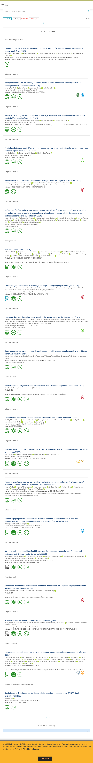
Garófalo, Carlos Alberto (52, 321)
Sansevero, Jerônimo (73, 623)
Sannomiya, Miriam (27, 218)
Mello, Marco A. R (36, 290)
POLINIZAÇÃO (22, 328)
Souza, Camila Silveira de (27, 153)
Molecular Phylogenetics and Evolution (22, 526)
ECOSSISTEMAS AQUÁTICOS (72, 493)
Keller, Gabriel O (66, 321)
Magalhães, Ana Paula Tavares (27, 252)
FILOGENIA (53, 394)
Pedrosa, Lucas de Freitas (35, 556)
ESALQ (31, 122)
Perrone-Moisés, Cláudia (68, 661)
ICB (36, 224)
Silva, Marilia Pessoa (11, 388)
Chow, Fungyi (23, 88)
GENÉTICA (14, 702)
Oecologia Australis (16, 292)
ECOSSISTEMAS (34, 629)
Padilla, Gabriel (66, 487)
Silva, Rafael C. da (38, 356)
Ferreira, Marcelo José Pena (46, 220)
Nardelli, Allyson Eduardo (12, 420)
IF (33, 258)
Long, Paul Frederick (36, 489)
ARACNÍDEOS (62, 394)
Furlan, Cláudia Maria (25, 356)
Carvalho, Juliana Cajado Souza (25, 220)
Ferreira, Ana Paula (10, 88)
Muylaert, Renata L (49, 290)
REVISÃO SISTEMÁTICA (41, 394)
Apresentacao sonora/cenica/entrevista (19, 684)
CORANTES (14, 226)
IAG (13, 666)
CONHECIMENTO (63, 262)
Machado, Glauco (35, 88)
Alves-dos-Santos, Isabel (23, 321)
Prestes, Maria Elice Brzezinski (60, 183)
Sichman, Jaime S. (15, 659)
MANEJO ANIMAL (62, 59)
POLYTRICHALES (23, 597)
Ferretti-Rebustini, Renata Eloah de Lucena (25, 256)
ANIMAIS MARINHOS (56, 493)
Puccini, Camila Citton (11, 218)
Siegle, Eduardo (77, 420)
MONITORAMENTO (50, 59)
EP (29, 258)
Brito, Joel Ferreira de (41, 657)
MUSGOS (32, 597)
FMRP (39, 258)
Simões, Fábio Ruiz (28, 558)
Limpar (88, 18)
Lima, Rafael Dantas (11, 120)
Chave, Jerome (32, 661)
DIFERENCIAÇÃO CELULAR (19, 124)
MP (25, 122)
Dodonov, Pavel (21, 288)
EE (22, 258)
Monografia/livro (11, 241)
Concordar (45, 758)
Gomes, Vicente (28, 422)
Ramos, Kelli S (24, 323)
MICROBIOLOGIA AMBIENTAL (29, 495)
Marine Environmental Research (20, 90)
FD (39, 666)
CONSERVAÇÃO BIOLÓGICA (19, 629)
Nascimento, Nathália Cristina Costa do (38, 623)
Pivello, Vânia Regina (29, 53)
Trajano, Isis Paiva (25, 254)
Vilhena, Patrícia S (45, 323)
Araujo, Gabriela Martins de (13, 558)
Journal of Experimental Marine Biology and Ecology (26, 491)
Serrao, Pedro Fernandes (46, 420)
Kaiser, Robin (75, 657)
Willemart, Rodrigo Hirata (52, 356)
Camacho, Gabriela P (38, 321)
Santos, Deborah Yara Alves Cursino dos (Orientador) (37, 591)
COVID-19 (47, 294)
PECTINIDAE (29, 528)
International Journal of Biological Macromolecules (26, 560)
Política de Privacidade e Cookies (27, 749)
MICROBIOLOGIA (16, 493)
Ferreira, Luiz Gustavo (11, 183)
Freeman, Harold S (16, 222)
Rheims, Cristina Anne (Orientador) (29, 388)
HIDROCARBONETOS (17, 362)
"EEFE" (34, 19)
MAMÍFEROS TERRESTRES (35, 59)
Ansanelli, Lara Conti (29, 420)
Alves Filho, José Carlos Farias (59, 659)
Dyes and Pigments (16, 224)
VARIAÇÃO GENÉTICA (81, 124)
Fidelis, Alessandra (19, 623)
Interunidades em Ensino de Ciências (56, 185)
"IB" (16, 19)
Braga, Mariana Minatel (41, 254)
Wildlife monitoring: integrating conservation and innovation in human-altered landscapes (38, 57)
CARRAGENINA (34, 562)
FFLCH (18, 258)
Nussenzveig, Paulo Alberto (59, 254)
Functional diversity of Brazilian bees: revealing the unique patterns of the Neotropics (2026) (42, 317)
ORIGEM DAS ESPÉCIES (38, 187)
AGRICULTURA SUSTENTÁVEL (20, 459)
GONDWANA (15, 394)
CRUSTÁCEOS (40, 92)
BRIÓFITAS (14, 597)
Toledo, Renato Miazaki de (47, 53)
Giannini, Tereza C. (23, 319)
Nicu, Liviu (27, 663)
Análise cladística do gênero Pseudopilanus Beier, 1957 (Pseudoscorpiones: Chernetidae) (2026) (44, 385)
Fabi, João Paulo (42, 558)
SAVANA (21, 157)
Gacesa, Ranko (9, 487)
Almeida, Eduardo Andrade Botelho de (54, 319)
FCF (62, 491)
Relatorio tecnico (11, 644)
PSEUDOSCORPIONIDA (26, 394)
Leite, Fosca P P (48, 88)
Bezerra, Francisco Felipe (53, 556)
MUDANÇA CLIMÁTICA (18, 92)
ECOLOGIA (14, 294)
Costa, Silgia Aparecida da (67, 218)
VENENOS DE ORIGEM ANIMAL (39, 493)
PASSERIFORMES (68, 124)
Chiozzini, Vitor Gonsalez (62, 420)
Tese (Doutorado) (11, 377)
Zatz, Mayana (9, 698)
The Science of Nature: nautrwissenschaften (23, 360)
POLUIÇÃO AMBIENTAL (12, 495)
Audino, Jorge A (22, 523)
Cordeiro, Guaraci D (11, 319)
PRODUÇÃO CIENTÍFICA (35, 262)
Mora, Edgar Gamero (40, 487)
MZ (35, 122)
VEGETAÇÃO (15, 59)
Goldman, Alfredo (10, 252)
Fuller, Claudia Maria (68, 252)
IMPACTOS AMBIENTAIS (47, 629)
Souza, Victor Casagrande (56, 288)
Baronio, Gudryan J (10, 153)
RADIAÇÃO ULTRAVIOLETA (44, 597)
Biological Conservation (17, 456)
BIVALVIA (22, 528)
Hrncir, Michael (39, 454)
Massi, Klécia (9, 623)
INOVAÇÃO (79, 670)
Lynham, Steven (54, 487)
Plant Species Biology (16, 155)
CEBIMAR (55, 491)
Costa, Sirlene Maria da (31, 222)
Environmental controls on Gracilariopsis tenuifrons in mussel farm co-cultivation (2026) (41, 418)
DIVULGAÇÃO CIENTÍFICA (19, 262)
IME (13, 258)
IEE (32, 292)
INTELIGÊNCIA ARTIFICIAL (35, 294)
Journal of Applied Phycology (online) (21, 424)
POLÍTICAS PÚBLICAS (70, 629)
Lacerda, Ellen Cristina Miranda (14, 556)
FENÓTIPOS (32, 124)
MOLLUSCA (14, 528)
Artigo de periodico (11, 74)
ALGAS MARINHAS (16, 426)
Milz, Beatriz (17, 290)
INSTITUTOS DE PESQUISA (40, 670)
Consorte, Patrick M (36, 319)
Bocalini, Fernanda (47, 120)
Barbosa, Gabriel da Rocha (41, 183)
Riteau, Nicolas (42, 659)
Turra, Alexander (27, 657)
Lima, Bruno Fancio (25, 183)
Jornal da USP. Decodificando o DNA (21, 700)
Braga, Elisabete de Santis (13, 422)
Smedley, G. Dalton (10, 523)
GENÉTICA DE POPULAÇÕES (45, 124)
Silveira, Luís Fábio (61, 120)
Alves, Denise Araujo (73, 319)
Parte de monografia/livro (14, 40)
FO (32, 258)
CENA (75, 57)
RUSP (25, 258)
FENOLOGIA (14, 157)
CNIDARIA (25, 493)
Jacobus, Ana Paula (64, 53)
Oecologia (13, 325)
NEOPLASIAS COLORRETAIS (20, 562)
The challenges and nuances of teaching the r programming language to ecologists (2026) (42, 285)
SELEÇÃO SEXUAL (16, 187)
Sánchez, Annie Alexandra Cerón (46, 218)
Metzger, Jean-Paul (19, 661)
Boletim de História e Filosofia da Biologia (23, 185)
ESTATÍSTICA (22, 294)
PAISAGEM (22, 59)
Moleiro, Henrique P (12, 323)
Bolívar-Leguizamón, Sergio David (28, 120)
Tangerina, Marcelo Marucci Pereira (68, 220)
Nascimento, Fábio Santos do (70, 356)
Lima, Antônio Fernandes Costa (50, 252)
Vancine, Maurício (10, 288)
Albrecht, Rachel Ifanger (12, 657)
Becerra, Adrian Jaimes (24, 487)
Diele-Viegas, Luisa (41, 288)
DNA (19, 702)
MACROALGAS (30, 92)
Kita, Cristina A (26, 290)
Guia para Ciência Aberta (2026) (18, 250)
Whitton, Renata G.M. (48, 256)
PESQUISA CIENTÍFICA (50, 262)
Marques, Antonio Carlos (19, 489)
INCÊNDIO (59, 629)
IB (78, 57)
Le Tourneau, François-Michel (49, 661)
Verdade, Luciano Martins (13, 53)
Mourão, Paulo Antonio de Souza (74, 556)
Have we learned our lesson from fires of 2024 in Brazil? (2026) (30, 620)
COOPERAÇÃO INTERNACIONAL (21, 670)
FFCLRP (25, 325)
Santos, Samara (34, 323)
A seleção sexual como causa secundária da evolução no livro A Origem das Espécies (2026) (43, 180)
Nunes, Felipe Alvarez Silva (72, 288)
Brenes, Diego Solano (11, 356)
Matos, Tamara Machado (12, 591)
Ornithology (13, 122)
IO (41, 424)
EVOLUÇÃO (26, 187)
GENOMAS (25, 702)
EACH (31, 224)
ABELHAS (14, 328)
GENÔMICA (58, 124)
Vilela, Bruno (30, 288)
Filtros (7, 18)
